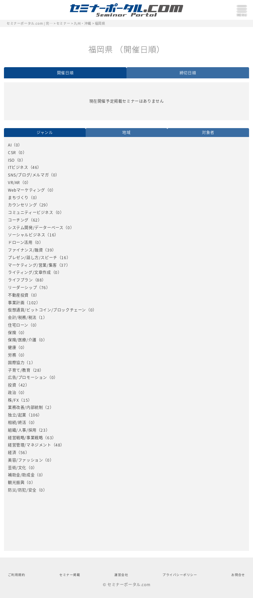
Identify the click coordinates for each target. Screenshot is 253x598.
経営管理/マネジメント (29, 445)
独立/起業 (17, 415)
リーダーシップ (22, 287)
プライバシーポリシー (179, 574)
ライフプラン (20, 280)
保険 (12, 333)
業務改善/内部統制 (25, 407)
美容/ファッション (25, 460)
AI (10, 145)
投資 (12, 385)
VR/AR (14, 182)
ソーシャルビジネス (26, 235)
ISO (11, 160)
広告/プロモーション (27, 377)
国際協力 (16, 363)
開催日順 (65, 73)
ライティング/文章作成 (29, 272)
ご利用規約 (16, 574)
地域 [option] (126, 132)
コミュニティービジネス (30, 212)
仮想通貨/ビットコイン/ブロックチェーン (47, 310)
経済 (12, 452)
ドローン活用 (20, 242)
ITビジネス (18, 167)
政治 (12, 392)
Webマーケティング (26, 190)
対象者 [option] (208, 132)
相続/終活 (17, 422)
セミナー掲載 (69, 574)
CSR (12, 152)
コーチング (18, 220)
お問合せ (238, 574)
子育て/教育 (19, 370)
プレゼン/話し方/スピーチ (32, 257)
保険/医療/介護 (22, 340)
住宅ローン (18, 325)
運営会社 (121, 574)
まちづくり (18, 198)
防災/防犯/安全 (22, 490)
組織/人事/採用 (22, 430)
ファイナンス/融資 (25, 250)
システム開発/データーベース (35, 228)
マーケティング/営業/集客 (32, 265)
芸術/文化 (17, 468)
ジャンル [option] (45, 132)
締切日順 (188, 73)
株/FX (13, 400)
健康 (12, 347)
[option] (126, 318)
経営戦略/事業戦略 (25, 438)
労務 (12, 355)
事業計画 (16, 303)
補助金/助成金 (21, 475)
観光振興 (16, 482)
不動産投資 (18, 295)
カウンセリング (22, 205)
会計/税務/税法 (22, 317)
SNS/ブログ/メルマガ (28, 175)
